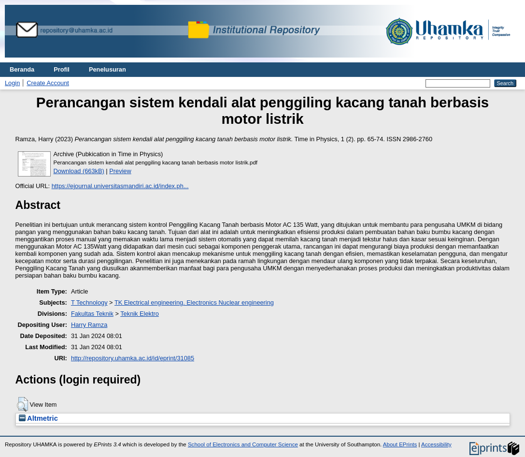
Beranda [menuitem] (22, 69)
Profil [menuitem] (62, 69)
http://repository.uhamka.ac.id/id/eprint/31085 (132, 358)
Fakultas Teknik (92, 313)
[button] (22, 404)
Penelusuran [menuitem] (107, 69)
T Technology (89, 302)
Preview (120, 171)
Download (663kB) (79, 171)
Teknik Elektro (139, 313)
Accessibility (436, 444)
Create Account (48, 83)
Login (12, 83)
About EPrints (400, 444)
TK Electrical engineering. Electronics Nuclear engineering (194, 302)
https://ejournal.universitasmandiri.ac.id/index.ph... (120, 186)
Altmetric (38, 418)
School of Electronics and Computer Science (243, 444)
